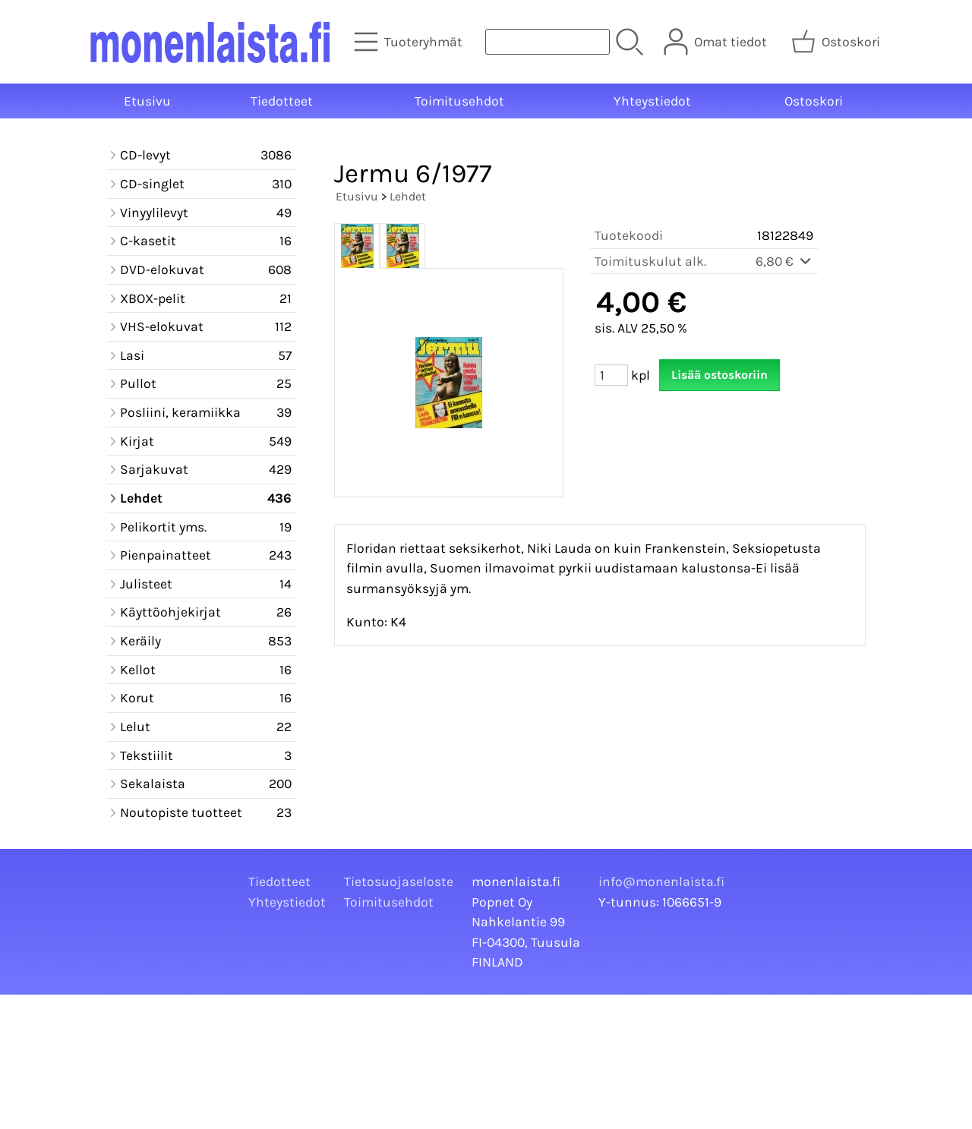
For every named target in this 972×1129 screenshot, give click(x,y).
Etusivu (147, 101)
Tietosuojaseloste (398, 881)
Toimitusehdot (459, 101)
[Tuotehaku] (547, 42)
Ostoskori (813, 101)
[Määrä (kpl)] (611, 375)
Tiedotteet (282, 101)
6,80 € (784, 261)
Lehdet (408, 196)
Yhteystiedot (652, 101)
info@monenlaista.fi (661, 881)
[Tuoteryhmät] (409, 42)
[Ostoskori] (837, 42)
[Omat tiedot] (717, 42)
